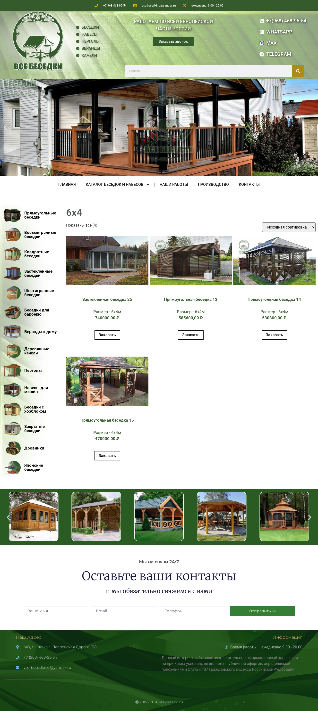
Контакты (249, 184)
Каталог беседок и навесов (118, 184)
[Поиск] (298, 71)
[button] (5, 128)
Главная (67, 184)
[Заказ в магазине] (289, 227)
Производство (213, 184)
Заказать (107, 335)
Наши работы (174, 184)
